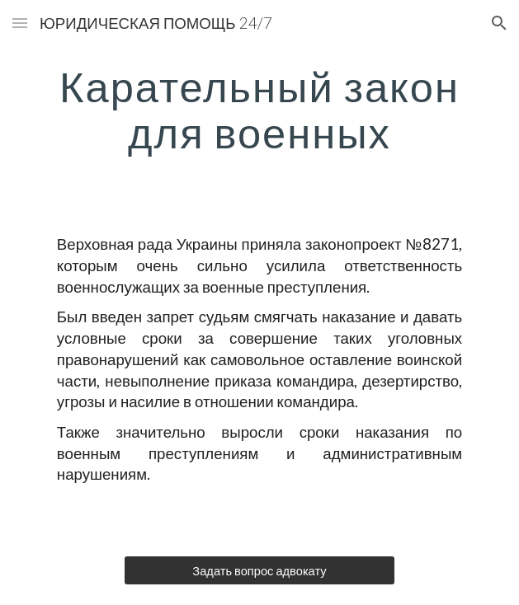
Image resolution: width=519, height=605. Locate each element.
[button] (20, 22)
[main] (259, 109)
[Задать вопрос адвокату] (259, 570)
